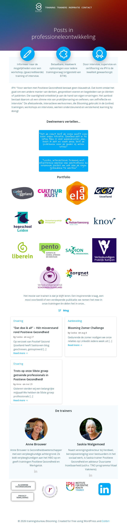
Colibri (105, 520)
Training (50, 8)
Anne (18, 383)
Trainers (62, 8)
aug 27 (29, 336)
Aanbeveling (74, 320)
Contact (87, 8)
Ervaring (18, 320)
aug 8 (83, 332)
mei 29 (28, 383)
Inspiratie (74, 8)
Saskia (19, 336)
